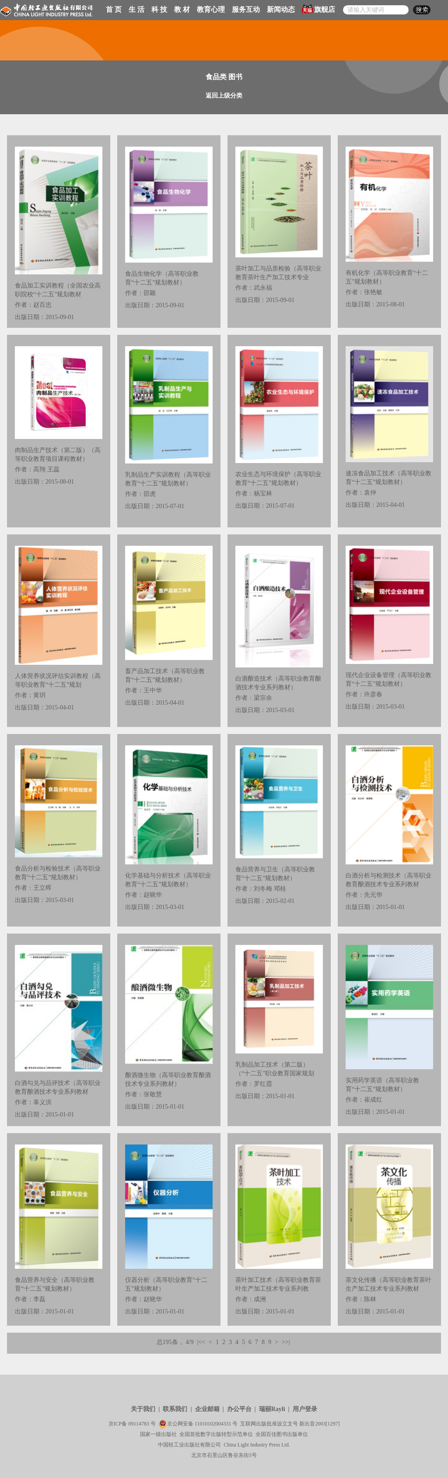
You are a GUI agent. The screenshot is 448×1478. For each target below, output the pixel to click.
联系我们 (175, 1409)
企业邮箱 (207, 1409)
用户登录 (305, 1409)
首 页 (114, 9)
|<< (201, 1342)
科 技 (159, 9)
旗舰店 (318, 8)
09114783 (138, 1424)
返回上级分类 (224, 95)
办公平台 (239, 1409)
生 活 (136, 9)
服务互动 (246, 9)
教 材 (182, 9)
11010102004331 (213, 1424)
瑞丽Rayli (272, 1409)
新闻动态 (281, 9)
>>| (286, 1342)
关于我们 (143, 1409)
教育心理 (211, 9)
